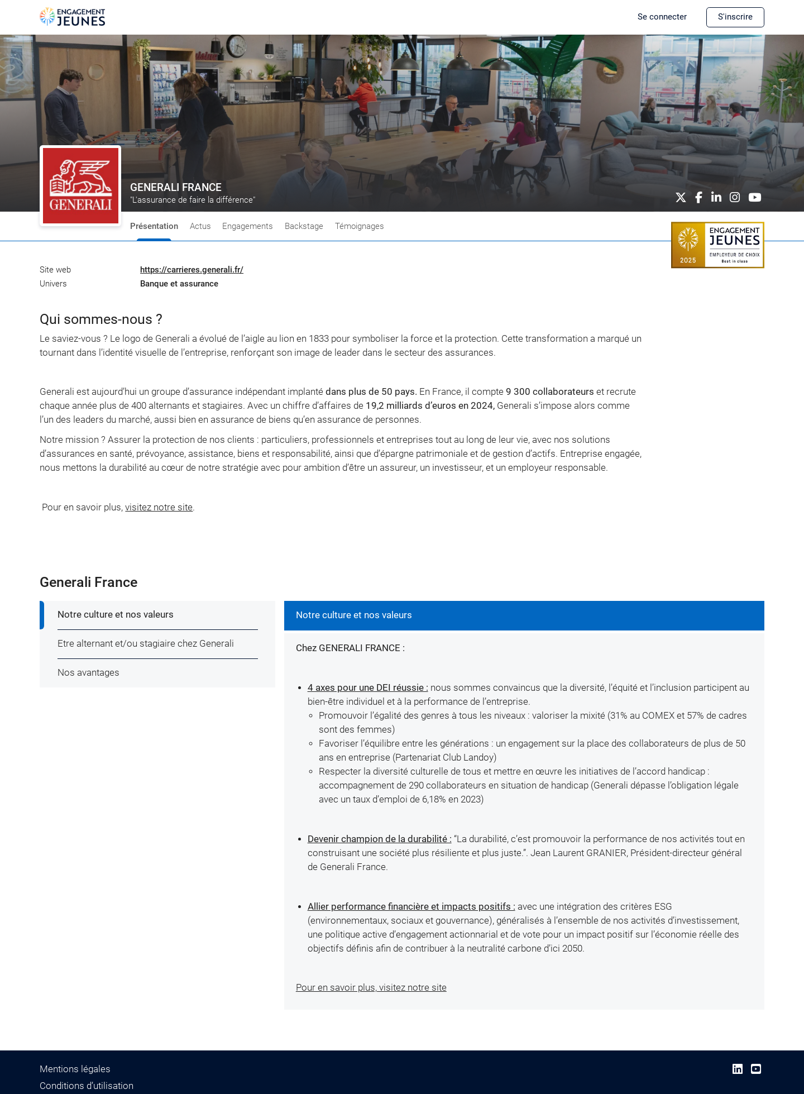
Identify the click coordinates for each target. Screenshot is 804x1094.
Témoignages (359, 226)
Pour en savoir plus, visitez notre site (371, 987)
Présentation (154, 226)
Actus (200, 226)
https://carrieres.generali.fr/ (191, 270)
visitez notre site (159, 507)
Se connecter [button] (662, 17)
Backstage (304, 226)
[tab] (158, 615)
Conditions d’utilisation (86, 1086)
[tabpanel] (524, 805)
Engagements (247, 226)
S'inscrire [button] (735, 17)
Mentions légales (75, 1069)
